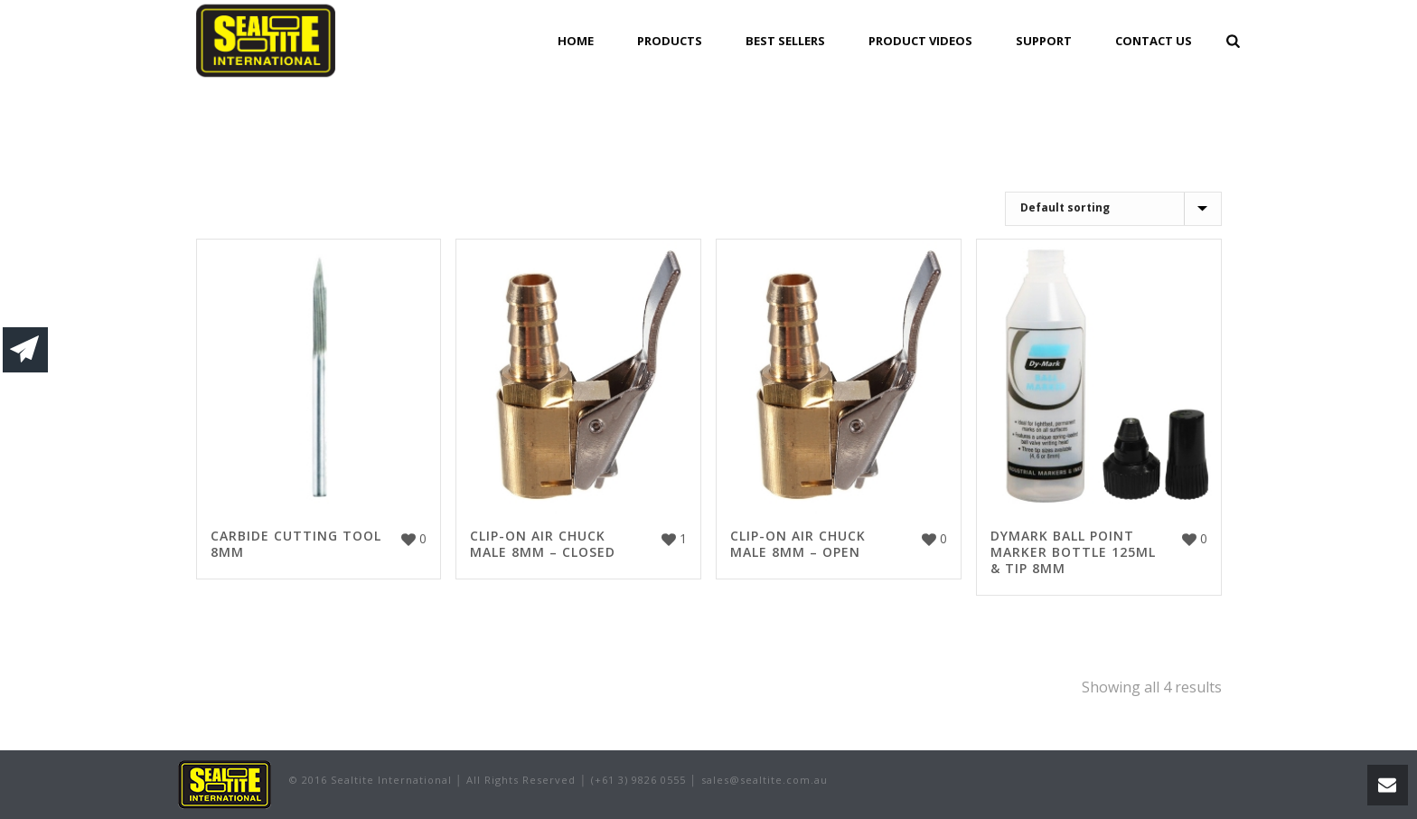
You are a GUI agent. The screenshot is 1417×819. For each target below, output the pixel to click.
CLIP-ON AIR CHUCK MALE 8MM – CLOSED (542, 543)
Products (669, 41)
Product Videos (920, 41)
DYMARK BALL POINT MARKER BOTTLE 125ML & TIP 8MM (1073, 552)
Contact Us (1153, 41)
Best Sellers (785, 41)
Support (1044, 41)
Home (576, 41)
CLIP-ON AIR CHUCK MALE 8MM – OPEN (798, 543)
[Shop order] (1113, 209)
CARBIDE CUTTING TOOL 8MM (296, 543)
